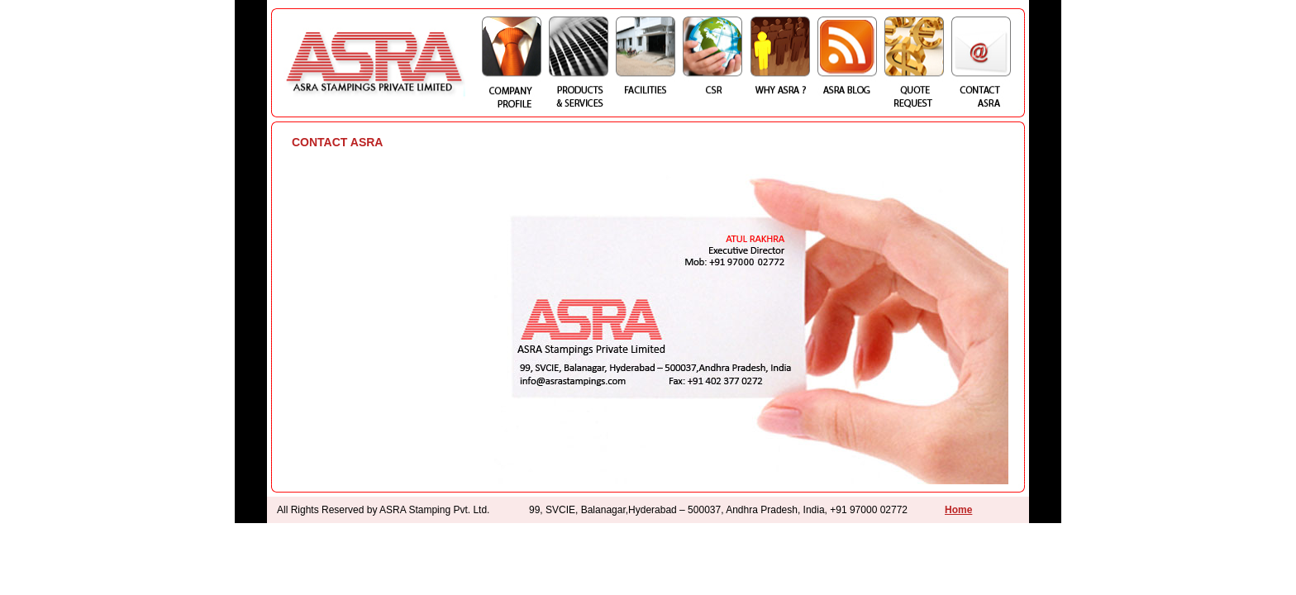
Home (958, 510)
